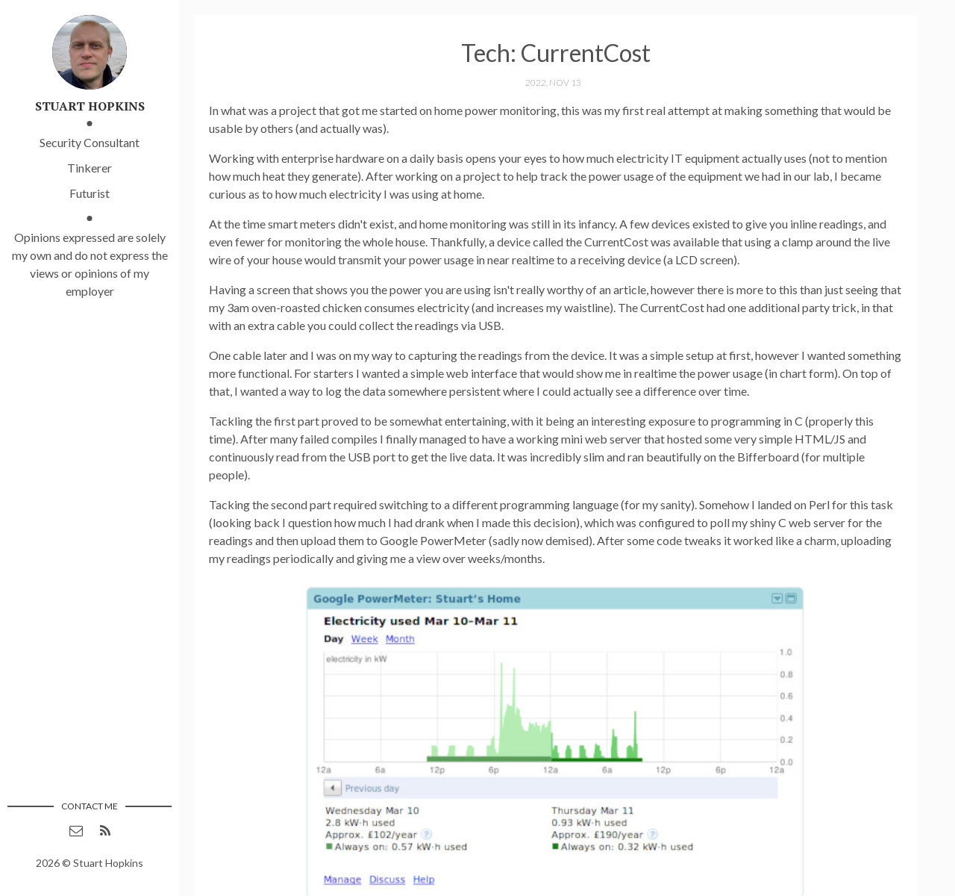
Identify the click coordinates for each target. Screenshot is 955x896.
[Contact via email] (76, 830)
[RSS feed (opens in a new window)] (105, 830)
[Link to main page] (89, 50)
